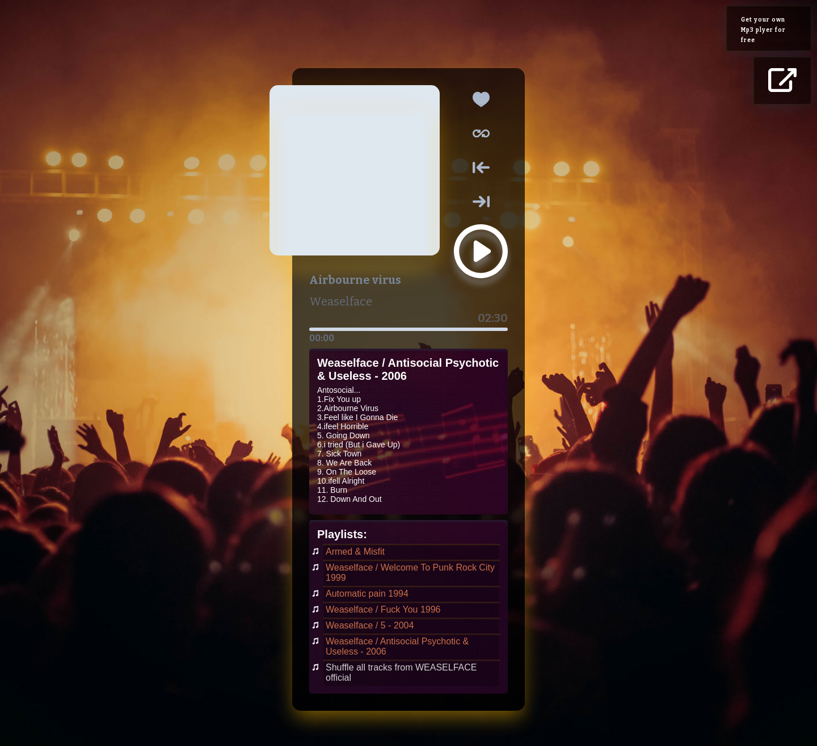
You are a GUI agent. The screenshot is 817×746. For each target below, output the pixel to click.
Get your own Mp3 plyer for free (763, 30)
